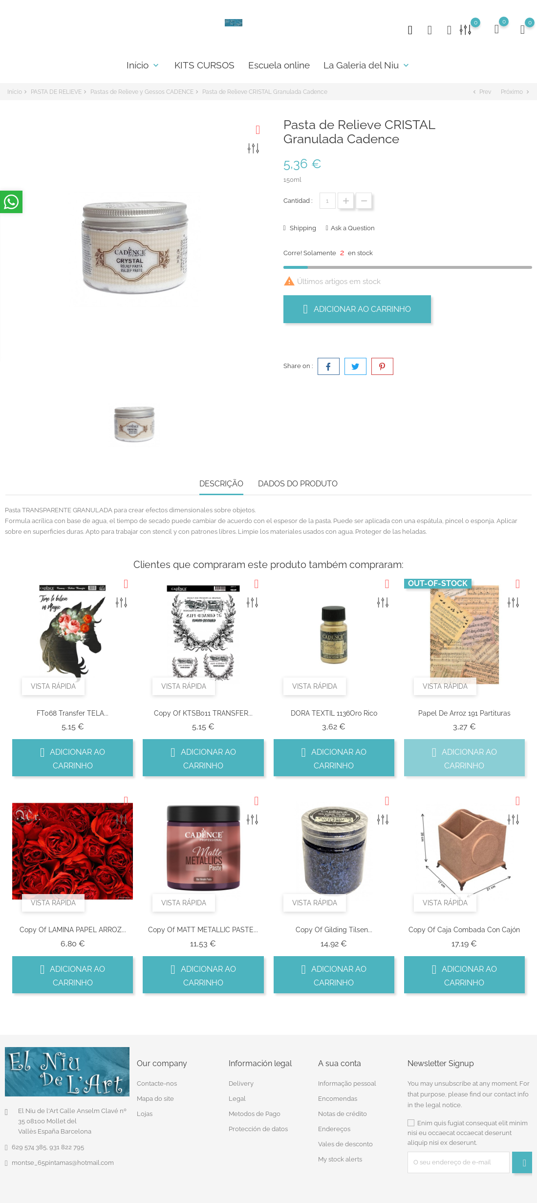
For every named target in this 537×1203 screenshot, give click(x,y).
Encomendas (337, 1098)
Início (144, 65)
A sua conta (339, 1063)
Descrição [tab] (221, 483)
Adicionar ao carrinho (357, 309)
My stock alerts (340, 1159)
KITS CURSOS (204, 65)
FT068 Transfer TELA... (72, 713)
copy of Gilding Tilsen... (334, 930)
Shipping (302, 228)
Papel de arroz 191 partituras (464, 713)
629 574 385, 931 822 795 (48, 1146)
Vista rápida (53, 686)
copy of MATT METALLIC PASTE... (203, 930)
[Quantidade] (328, 201)
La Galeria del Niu (367, 65)
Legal (237, 1098)
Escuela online (279, 65)
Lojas (144, 1113)
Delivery (241, 1083)
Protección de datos (258, 1129)
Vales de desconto (345, 1144)
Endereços (334, 1129)
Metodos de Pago (254, 1113)
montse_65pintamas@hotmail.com (63, 1162)
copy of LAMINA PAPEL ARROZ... (73, 930)
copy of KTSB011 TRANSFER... (203, 713)
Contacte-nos (157, 1083)
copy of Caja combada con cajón (464, 930)
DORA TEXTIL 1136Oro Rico (334, 713)
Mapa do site (155, 1098)
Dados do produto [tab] (298, 483)
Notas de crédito (342, 1113)
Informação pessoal (347, 1083)
